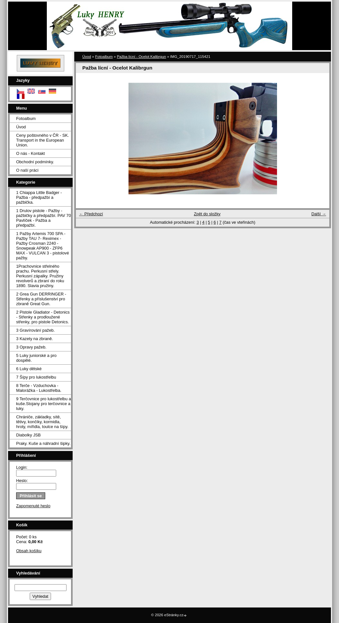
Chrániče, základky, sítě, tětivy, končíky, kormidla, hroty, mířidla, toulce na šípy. (42, 421)
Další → (318, 213)
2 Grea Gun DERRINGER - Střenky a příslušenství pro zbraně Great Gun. (41, 299)
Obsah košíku (28, 550)
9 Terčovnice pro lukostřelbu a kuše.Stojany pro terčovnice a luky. (43, 403)
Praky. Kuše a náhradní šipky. (43, 443)
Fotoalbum (26, 118)
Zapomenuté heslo (33, 505)
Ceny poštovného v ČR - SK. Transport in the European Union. (42, 140)
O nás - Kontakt (30, 153)
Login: (21, 467)
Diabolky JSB (28, 435)
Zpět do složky (207, 213)
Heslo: (22, 480)
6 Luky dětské (29, 368)
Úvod (21, 126)
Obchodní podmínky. (35, 161)
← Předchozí (91, 213)
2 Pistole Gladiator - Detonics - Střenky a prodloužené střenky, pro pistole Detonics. (43, 317)
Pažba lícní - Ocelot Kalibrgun (141, 57)
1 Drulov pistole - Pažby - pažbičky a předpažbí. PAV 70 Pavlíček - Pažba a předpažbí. (43, 218)
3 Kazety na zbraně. (34, 338)
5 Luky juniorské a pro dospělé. (36, 358)
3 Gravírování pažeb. (35, 330)
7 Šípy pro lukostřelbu (36, 377)
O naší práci (27, 170)
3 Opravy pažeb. (31, 347)
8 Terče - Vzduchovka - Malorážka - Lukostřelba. (38, 388)
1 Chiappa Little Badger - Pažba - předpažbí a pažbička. (39, 197)
